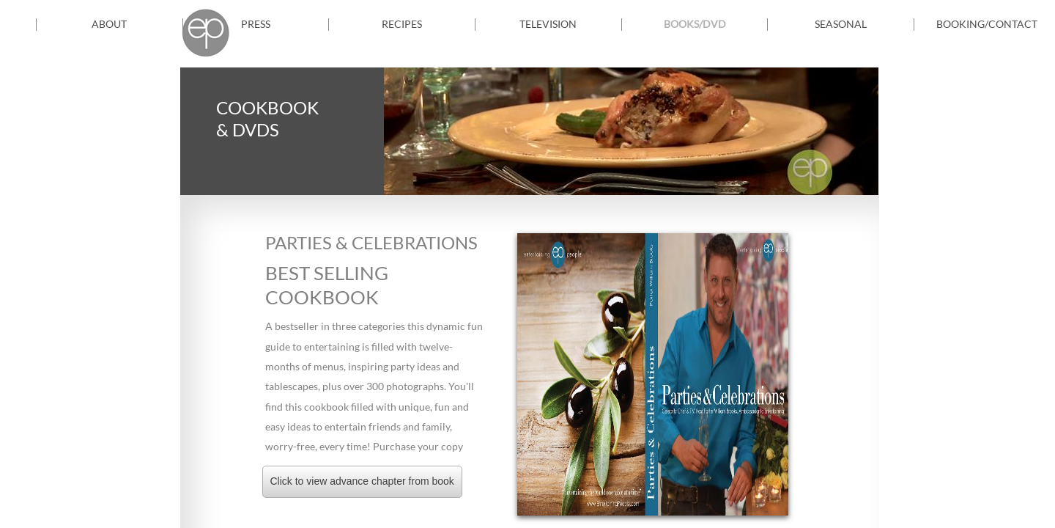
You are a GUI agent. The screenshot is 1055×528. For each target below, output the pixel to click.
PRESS (255, 24)
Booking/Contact (986, 24)
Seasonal (841, 24)
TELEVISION (548, 24)
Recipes (402, 24)
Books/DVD (695, 24)
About (109, 24)
